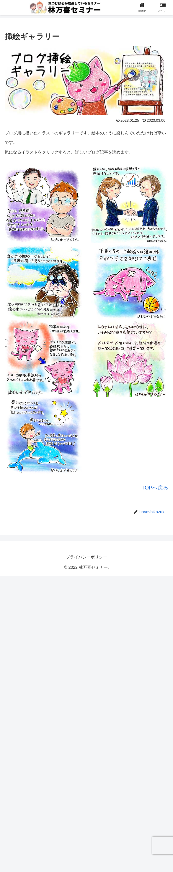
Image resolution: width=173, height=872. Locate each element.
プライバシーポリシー (86, 557)
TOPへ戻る (154, 488)
